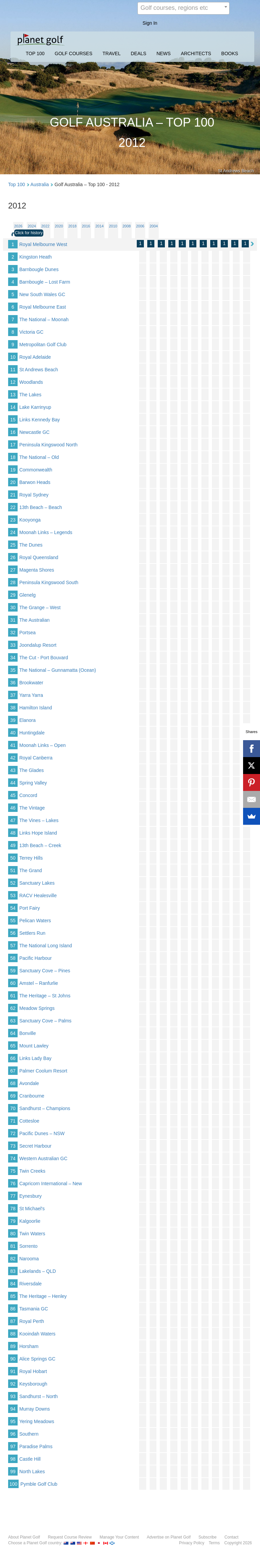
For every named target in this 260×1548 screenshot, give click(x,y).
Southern (29, 1434)
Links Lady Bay (35, 1058)
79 (13, 1221)
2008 (127, 226)
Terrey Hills (31, 858)
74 (13, 1158)
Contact (231, 1537)
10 (13, 357)
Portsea (27, 632)
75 (13, 1171)
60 (13, 983)
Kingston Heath (35, 257)
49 (13, 845)
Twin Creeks (32, 1171)
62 (13, 1008)
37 (13, 695)
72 (13, 1133)
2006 (140, 226)
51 (13, 870)
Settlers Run (32, 933)
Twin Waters (32, 1233)
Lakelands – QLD (37, 1271)
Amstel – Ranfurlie (38, 983)
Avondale (29, 1083)
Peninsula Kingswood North (48, 444)
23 (13, 520)
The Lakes (30, 394)
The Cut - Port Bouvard (43, 657)
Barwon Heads (34, 482)
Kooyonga (30, 520)
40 (13, 732)
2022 (45, 226)
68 (13, 1083)
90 (13, 1359)
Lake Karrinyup (35, 407)
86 (13, 1308)
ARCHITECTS (196, 53)
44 (13, 783)
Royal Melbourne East (42, 307)
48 (13, 833)
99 (13, 1471)
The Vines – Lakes (39, 820)
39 (13, 720)
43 (13, 770)
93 (13, 1396)
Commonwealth (35, 469)
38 (13, 707)
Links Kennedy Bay (39, 419)
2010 (113, 226)
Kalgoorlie (29, 1221)
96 (13, 1434)
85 (13, 1296)
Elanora (27, 720)
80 (13, 1233)
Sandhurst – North (38, 1396)
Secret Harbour (35, 1146)
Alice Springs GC (37, 1359)
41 (13, 745)
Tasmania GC (33, 1308)
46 (13, 808)
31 (13, 620)
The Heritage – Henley (43, 1296)
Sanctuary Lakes (37, 883)
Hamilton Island (35, 707)
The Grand (30, 870)
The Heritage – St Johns (44, 995)
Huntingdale (32, 732)
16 (13, 432)
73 (13, 1146)
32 (13, 632)
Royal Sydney (33, 494)
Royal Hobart (33, 1371)
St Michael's (32, 1208)
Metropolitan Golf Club (42, 344)
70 (13, 1108)
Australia (39, 184)
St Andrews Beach (38, 369)
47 (13, 820)
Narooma (29, 1258)
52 (13, 883)
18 (13, 457)
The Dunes (30, 545)
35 (13, 670)
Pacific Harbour (35, 958)
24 (13, 532)
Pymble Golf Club (38, 1484)
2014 (99, 226)
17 (13, 444)
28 (13, 582)
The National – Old (39, 457)
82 (13, 1258)
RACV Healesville (38, 895)
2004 (154, 226)
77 (13, 1196)
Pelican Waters (35, 920)
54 (13, 908)
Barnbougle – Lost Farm (44, 282)
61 (13, 995)
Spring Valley (33, 783)
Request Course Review (69, 1537)
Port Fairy (29, 908)
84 (13, 1283)
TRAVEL (112, 53)
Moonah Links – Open (42, 745)
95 (13, 1421)
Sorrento (28, 1246)
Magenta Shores (36, 570)
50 (13, 858)
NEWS (163, 53)
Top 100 (16, 184)
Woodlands (31, 382)
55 (13, 920)
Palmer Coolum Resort (43, 1071)
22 (13, 507)
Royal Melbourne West (43, 244)
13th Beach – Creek (40, 845)
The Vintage (32, 808)
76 (13, 1183)
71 (13, 1121)
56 (13, 933)
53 (13, 895)
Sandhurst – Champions (44, 1108)
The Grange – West (40, 607)
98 (13, 1459)
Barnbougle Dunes (39, 269)
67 (13, 1071)
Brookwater (31, 682)
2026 (18, 226)
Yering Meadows (36, 1421)
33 (13, 645)
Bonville (27, 1033)
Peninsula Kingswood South (48, 582)
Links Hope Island (38, 833)
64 (13, 1033)
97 (13, 1446)
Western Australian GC (43, 1158)
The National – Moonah (44, 319)
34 (13, 657)
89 (13, 1346)
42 (13, 757)
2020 (59, 226)
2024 (32, 226)
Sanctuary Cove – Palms (45, 1020)
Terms (214, 1543)
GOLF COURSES (73, 53)
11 (13, 369)
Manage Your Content (119, 1537)
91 (13, 1371)
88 (13, 1333)
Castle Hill (30, 1459)
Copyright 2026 (238, 1543)
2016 (86, 226)
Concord (28, 795)
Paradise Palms (35, 1446)
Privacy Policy (191, 1543)
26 (13, 557)
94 (13, 1409)
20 (13, 482)
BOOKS (229, 53)
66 (13, 1058)
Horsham (29, 1346)
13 (13, 394)
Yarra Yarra (31, 695)
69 (13, 1096)
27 (13, 570)
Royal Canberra (35, 757)
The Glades (31, 770)
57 (13, 945)
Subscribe (207, 1537)
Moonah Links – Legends (45, 532)
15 (13, 419)
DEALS (138, 53)
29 (13, 595)
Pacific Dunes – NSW (42, 1133)
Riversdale (30, 1283)
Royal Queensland (38, 557)
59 (13, 970)
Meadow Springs (37, 1008)
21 (13, 494)
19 (13, 469)
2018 (72, 226)
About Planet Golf (24, 1537)
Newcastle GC (34, 432)
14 (13, 407)
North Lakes (32, 1471)
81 (13, 1246)
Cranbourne (31, 1096)
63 (13, 1020)
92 (13, 1384)
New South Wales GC (42, 294)
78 (13, 1208)
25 (13, 545)
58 (13, 958)
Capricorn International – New (50, 1183)
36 (13, 682)
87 (13, 1321)
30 (13, 607)
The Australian (34, 620)
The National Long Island (45, 945)
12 (13, 382)
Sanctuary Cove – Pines (44, 970)
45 (13, 795)
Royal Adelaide (35, 357)
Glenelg (27, 595)
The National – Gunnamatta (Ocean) (57, 670)
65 (13, 1045)
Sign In (150, 23)
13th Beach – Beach (40, 507)
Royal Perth (31, 1321)
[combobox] (183, 8)
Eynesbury (30, 1196)
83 (13, 1271)
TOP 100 (35, 53)
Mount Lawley (33, 1045)
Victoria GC (31, 332)
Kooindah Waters (37, 1333)
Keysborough (33, 1384)
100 (13, 1484)
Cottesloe (29, 1121)
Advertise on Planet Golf (169, 1537)
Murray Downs (34, 1409)
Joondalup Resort (38, 645)
